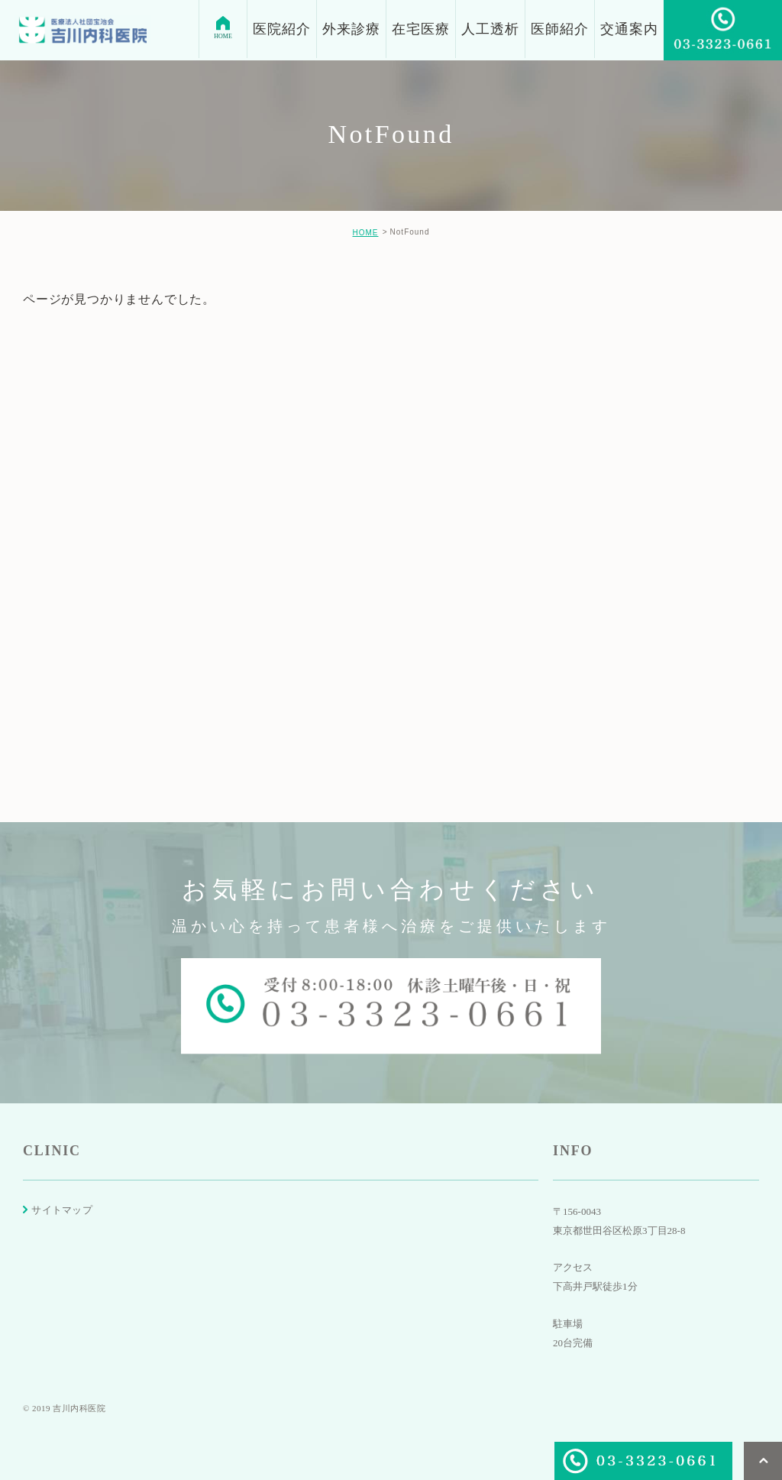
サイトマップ (61, 1210)
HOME (365, 232)
